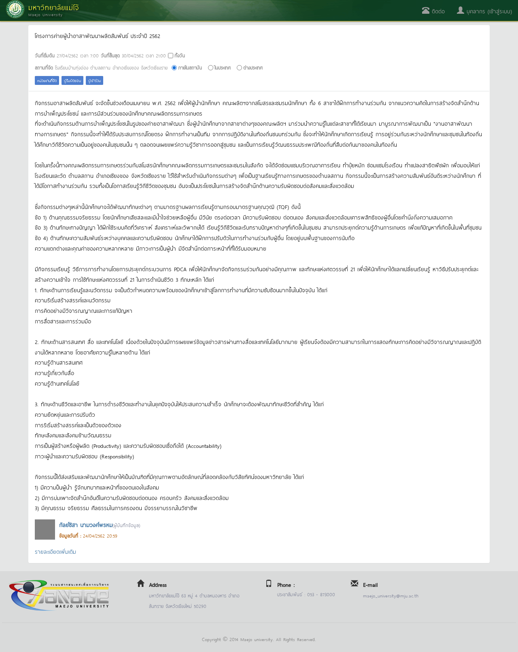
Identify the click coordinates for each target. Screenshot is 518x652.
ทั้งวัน (179, 55)
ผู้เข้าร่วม (94, 80)
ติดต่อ (433, 10)
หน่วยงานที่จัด (47, 80)
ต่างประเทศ (253, 67)
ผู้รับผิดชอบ (72, 80)
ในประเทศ (222, 67)
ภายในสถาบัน (190, 67)
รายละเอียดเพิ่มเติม (55, 551)
